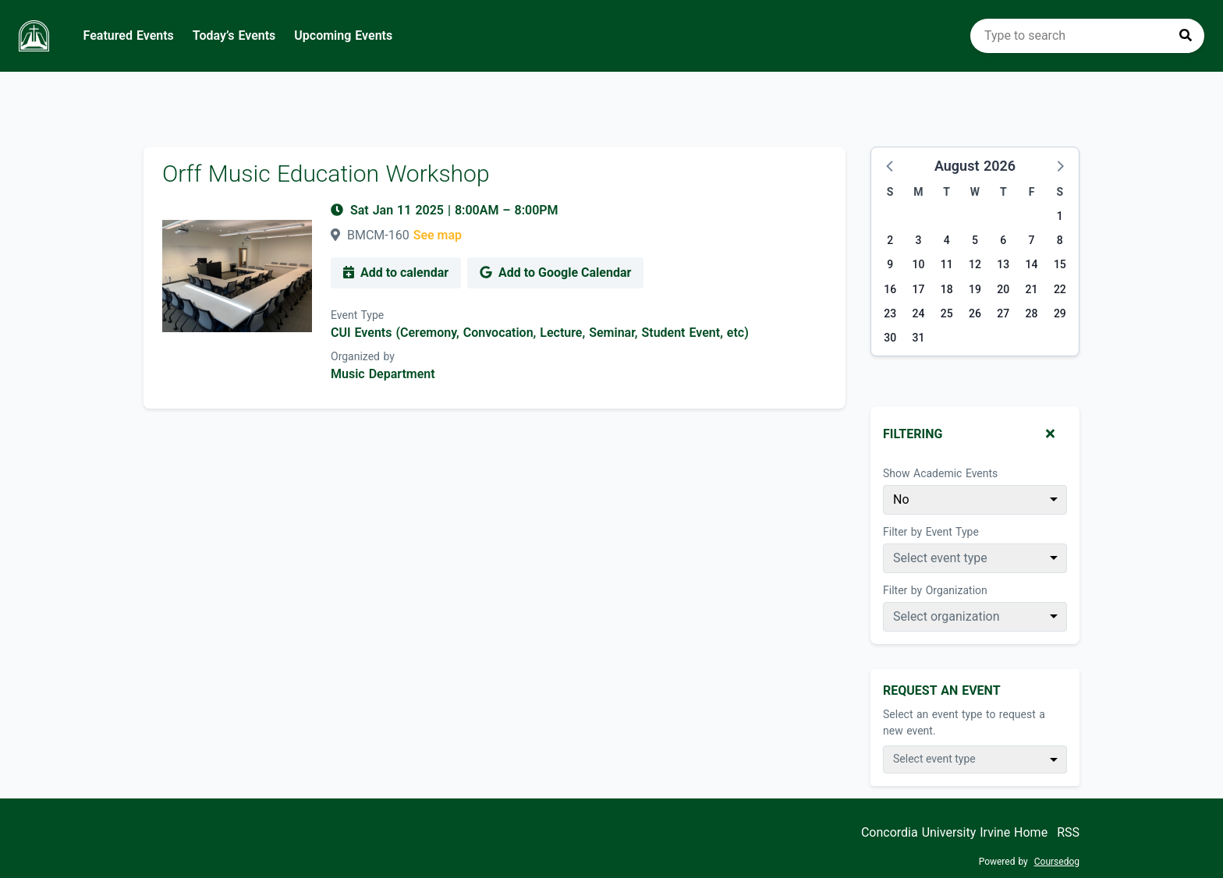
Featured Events (128, 35)
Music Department (383, 373)
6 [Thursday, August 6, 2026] (1003, 240)
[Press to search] (1185, 36)
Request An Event (942, 690)
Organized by (363, 356)
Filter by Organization (935, 590)
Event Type (357, 315)
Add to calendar (395, 272)
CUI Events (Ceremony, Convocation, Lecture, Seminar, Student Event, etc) (540, 332)
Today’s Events (234, 35)
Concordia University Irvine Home (954, 832)
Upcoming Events (343, 35)
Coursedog (1056, 861)
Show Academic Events (940, 473)
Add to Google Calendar (555, 272)
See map (437, 235)
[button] (890, 165)
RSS (1068, 832)
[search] (1087, 36)
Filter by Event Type (931, 532)
